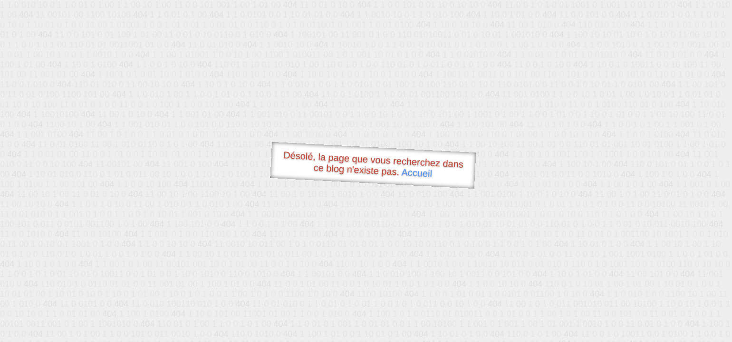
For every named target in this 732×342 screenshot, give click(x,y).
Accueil (417, 173)
